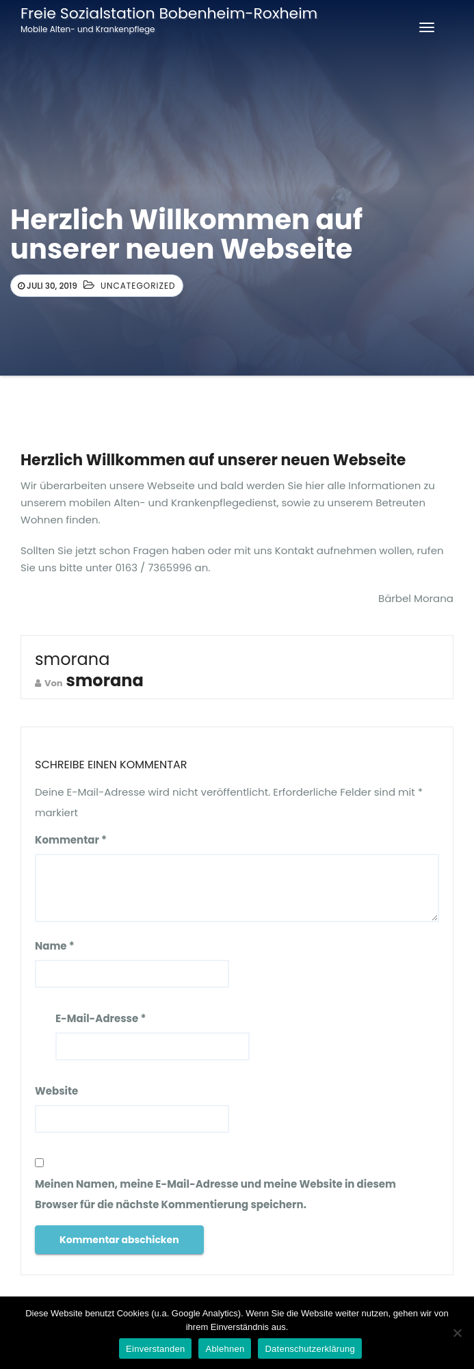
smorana (72, 659)
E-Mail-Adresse (100, 1018)
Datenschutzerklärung (309, 1349)
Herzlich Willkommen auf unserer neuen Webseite (213, 460)
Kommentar (71, 840)
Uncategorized (138, 285)
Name (55, 946)
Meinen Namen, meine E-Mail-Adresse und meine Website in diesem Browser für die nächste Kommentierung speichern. (215, 1194)
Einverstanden (155, 1349)
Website (56, 1091)
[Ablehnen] (457, 1333)
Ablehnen (224, 1349)
